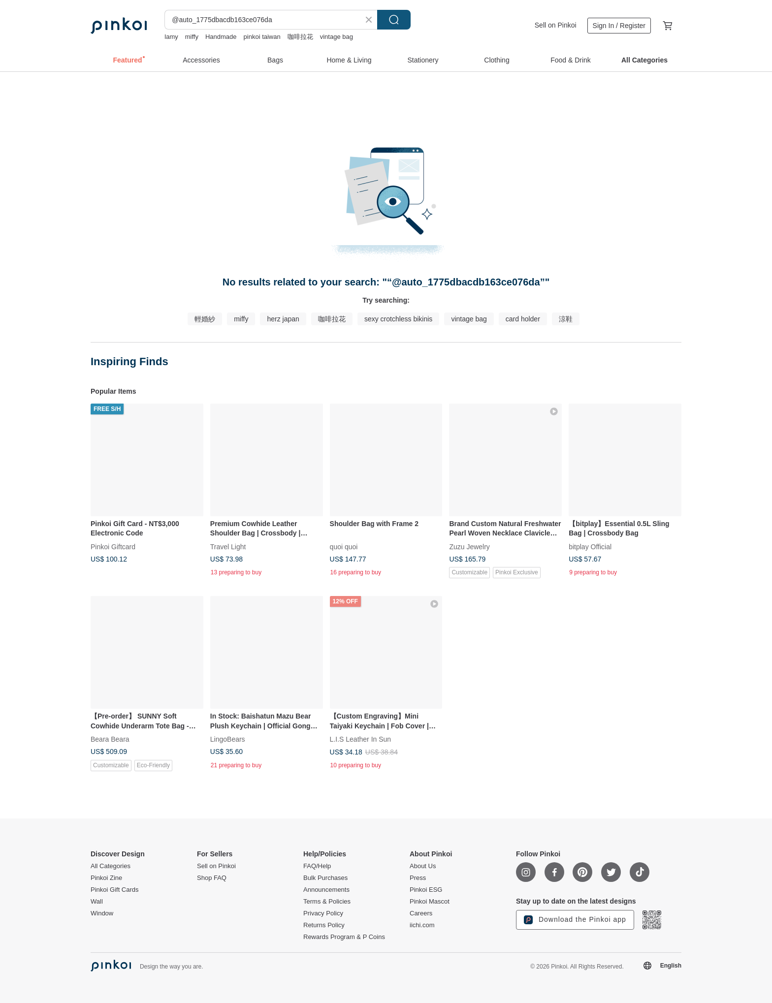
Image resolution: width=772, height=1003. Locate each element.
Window (102, 913)
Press (418, 878)
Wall (97, 901)
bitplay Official (590, 546)
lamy (171, 36)
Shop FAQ (211, 878)
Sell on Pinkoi (556, 25)
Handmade (221, 36)
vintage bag (336, 36)
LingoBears (227, 739)
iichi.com (422, 925)
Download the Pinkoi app (575, 919)
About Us (423, 866)
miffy (191, 36)
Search (394, 20)
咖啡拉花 (300, 36)
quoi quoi (344, 546)
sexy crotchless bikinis (398, 319)
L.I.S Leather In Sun (360, 739)
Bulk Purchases (325, 878)
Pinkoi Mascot (430, 901)
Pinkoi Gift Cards (115, 889)
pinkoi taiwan (262, 36)
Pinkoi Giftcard (113, 546)
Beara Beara (110, 739)
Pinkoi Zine (106, 878)
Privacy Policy (323, 913)
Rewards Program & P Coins (344, 937)
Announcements (326, 889)
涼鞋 (566, 319)
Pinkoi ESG (426, 889)
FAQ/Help (317, 866)
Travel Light (228, 546)
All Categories (110, 866)
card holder (523, 319)
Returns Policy (324, 925)
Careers (421, 913)
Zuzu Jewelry (469, 546)
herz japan (283, 319)
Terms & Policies (327, 901)
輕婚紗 (204, 319)
